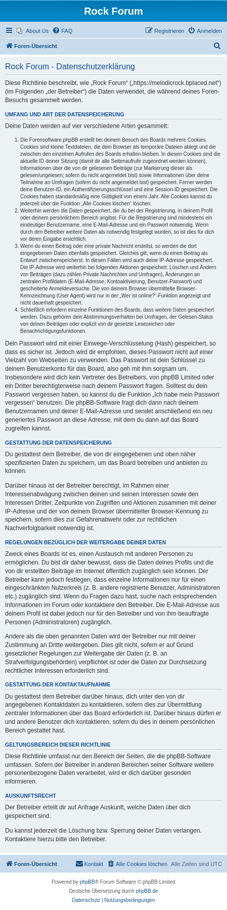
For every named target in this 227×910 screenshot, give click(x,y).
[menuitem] (33, 31)
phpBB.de (147, 891)
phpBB (87, 882)
